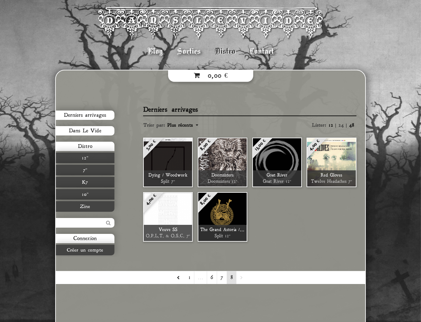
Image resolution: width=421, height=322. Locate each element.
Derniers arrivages (83, 115)
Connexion (83, 238)
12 (331, 125)
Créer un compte (83, 250)
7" (83, 170)
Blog (155, 51)
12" (83, 158)
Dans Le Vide (83, 131)
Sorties (189, 51)
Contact (262, 51)
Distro (225, 51)
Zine (84, 206)
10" (83, 194)
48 (351, 125)
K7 (84, 182)
